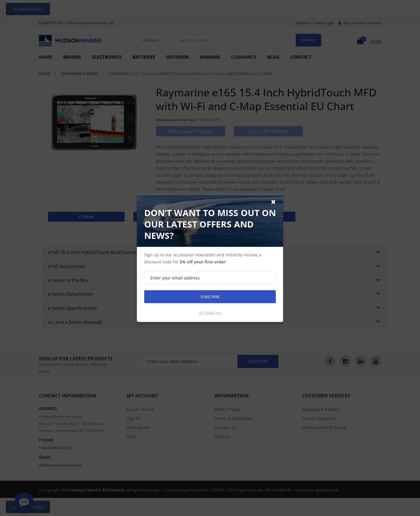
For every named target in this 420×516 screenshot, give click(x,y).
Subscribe (210, 296)
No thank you (210, 312)
